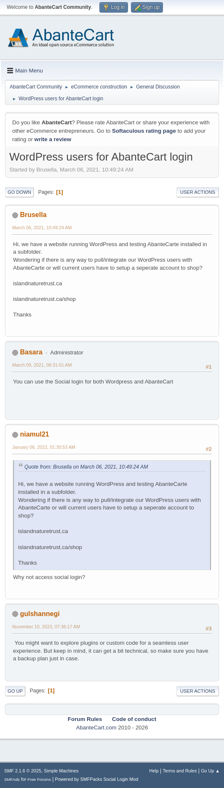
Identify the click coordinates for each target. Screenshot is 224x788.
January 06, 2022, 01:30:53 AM (43, 447)
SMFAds (12, 779)
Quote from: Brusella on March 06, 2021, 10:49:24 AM (86, 467)
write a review (53, 139)
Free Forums (39, 779)
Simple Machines (61, 770)
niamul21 (34, 434)
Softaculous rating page (144, 131)
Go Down (19, 192)
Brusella (33, 214)
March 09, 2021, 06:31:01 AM (42, 364)
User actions (197, 192)
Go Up (15, 691)
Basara (31, 352)
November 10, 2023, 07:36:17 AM (46, 626)
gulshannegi (39, 613)
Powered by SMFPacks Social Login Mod (97, 779)
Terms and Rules (180, 770)
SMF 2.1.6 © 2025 (22, 770)
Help (154, 770)
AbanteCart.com (96, 727)
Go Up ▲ (210, 770)
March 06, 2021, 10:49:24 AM (42, 227)
